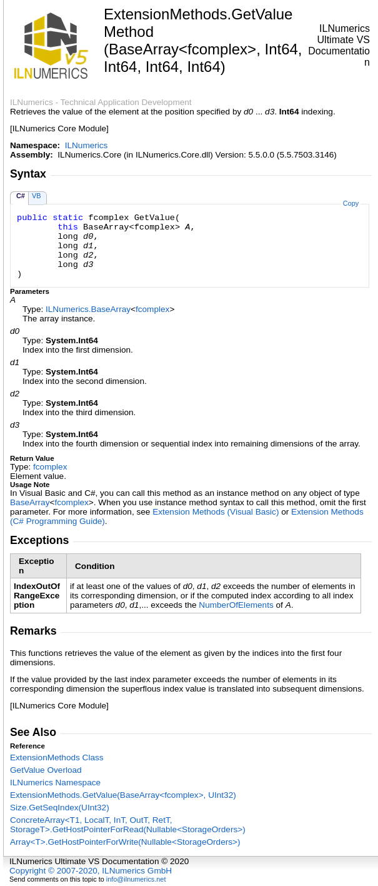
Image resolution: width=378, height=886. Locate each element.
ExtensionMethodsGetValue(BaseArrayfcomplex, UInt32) (123, 795)
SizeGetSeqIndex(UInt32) (59, 807)
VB (36, 195)
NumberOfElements (236, 605)
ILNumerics (86, 145)
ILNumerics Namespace (55, 782)
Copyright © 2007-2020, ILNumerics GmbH (90, 870)
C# (20, 195)
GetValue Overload (46, 770)
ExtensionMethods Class (57, 757)
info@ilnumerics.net (136, 879)
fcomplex (152, 309)
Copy (351, 203)
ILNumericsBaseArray (88, 309)
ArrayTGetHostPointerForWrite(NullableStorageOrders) (125, 842)
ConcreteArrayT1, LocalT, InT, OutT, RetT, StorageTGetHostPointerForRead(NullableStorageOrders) (128, 824)
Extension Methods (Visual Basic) (215, 511)
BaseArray (29, 502)
